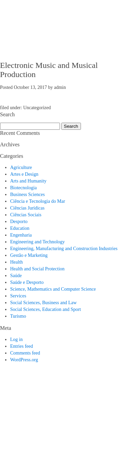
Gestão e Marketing (28, 255)
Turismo (18, 316)
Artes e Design (24, 174)
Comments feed (25, 353)
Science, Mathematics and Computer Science (53, 289)
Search (71, 126)
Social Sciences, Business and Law (43, 302)
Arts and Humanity (28, 181)
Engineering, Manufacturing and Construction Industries (64, 248)
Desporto (18, 221)
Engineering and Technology (37, 241)
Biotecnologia (23, 187)
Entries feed (21, 346)
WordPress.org (24, 359)
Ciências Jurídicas (27, 208)
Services (18, 295)
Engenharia (21, 235)
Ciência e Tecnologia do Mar (37, 201)
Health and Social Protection (37, 268)
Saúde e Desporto (27, 282)
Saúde (16, 275)
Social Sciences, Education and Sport (45, 309)
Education (19, 228)
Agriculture (21, 167)
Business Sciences (27, 194)
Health (16, 262)
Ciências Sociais (25, 214)
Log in (16, 339)
